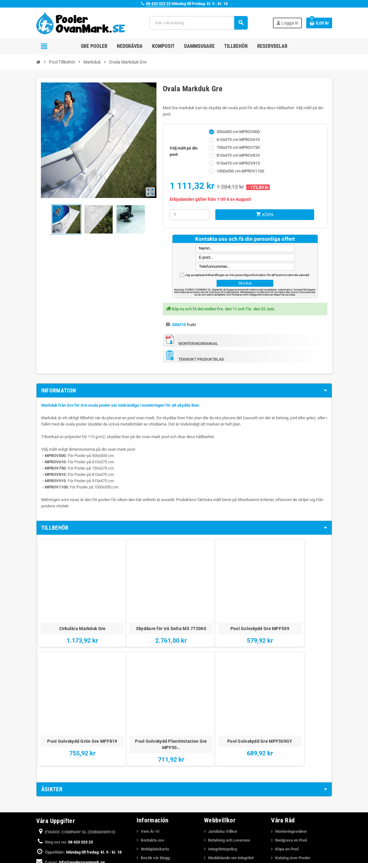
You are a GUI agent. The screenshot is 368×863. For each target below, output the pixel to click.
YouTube (59, 844)
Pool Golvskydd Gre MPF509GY (67, 695)
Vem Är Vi (150, 783)
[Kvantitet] (189, 214)
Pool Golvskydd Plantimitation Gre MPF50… (300, 603)
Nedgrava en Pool (291, 792)
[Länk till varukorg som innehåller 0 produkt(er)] (319, 23)
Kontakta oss (152, 792)
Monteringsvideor (291, 783)
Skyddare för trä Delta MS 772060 (125, 600)
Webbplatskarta (155, 800)
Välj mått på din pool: (183, 151)
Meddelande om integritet (231, 809)
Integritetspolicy (222, 800)
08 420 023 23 (158, 3)
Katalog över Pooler (292, 809)
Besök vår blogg (155, 809)
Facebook (42, 844)
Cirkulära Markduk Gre (67, 597)
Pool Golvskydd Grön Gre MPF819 (242, 600)
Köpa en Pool (286, 800)
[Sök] (198, 23)
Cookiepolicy (219, 818)
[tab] (184, 391)
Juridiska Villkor (222, 783)
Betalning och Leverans (229, 792)
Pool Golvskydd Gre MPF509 (184, 600)
